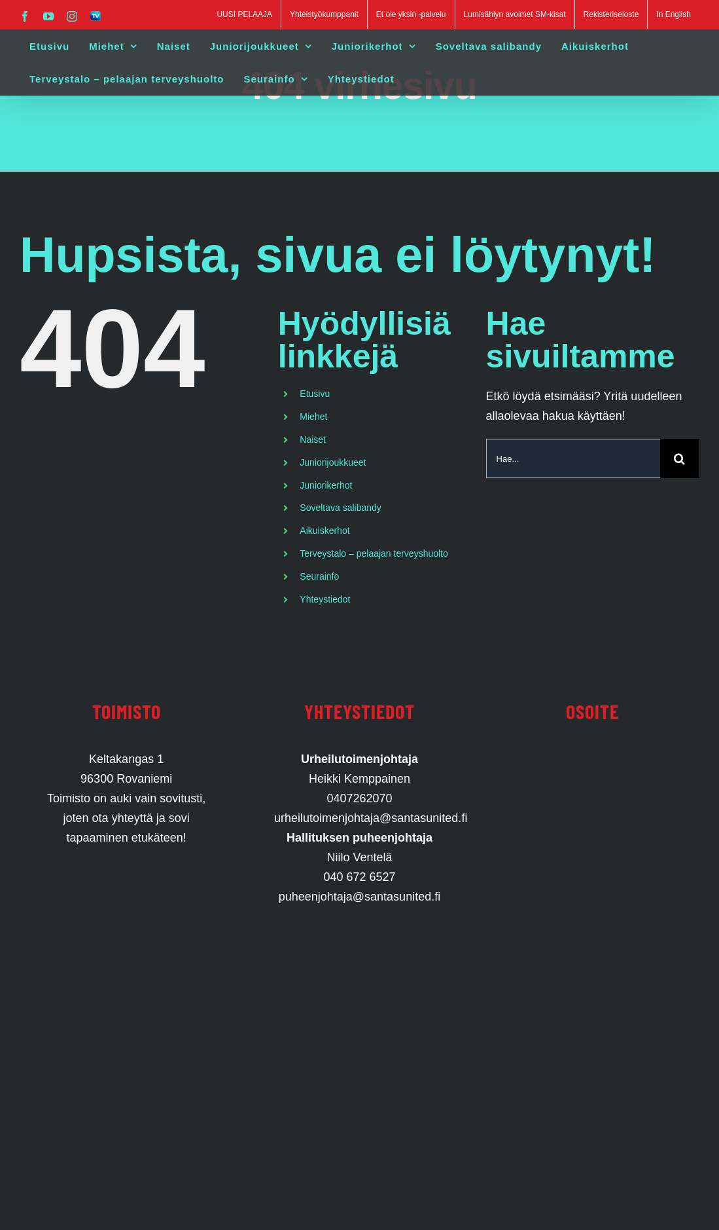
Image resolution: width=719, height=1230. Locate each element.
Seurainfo (319, 576)
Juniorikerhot (326, 485)
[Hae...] (573, 458)
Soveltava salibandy (340, 507)
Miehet (313, 416)
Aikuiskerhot (324, 530)
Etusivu (315, 393)
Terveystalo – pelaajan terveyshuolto (373, 553)
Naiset (313, 439)
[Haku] (679, 458)
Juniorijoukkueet (333, 462)
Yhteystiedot (325, 599)
